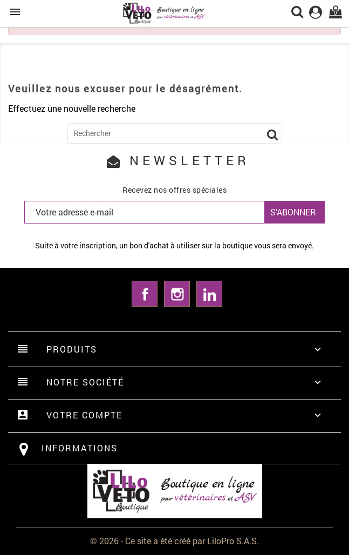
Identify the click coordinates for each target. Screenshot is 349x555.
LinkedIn (209, 293)
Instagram (177, 293)
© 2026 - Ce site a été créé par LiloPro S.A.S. (174, 540)
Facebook (144, 293)
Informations (80, 448)
